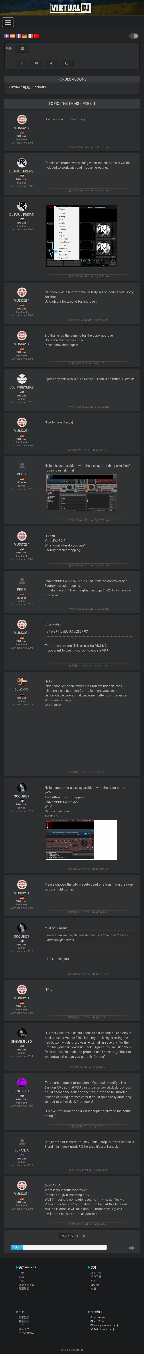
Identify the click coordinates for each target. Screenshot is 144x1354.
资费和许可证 (27, 1284)
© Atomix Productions (72, 1349)
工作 (21, 1325)
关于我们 (24, 1317)
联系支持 (96, 1273)
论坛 (93, 1288)
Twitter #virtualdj (102, 1329)
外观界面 (24, 1288)
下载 (21, 1273)
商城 (21, 1276)
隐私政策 (24, 1329)
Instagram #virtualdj (104, 1325)
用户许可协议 (27, 1333)
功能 (21, 1280)
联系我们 (24, 1321)
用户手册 (96, 1276)
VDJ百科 (96, 1284)
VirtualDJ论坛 (19, 87)
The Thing (77, 119)
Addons (40, 87)
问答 (93, 1280)
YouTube (97, 1321)
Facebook (98, 1317)
